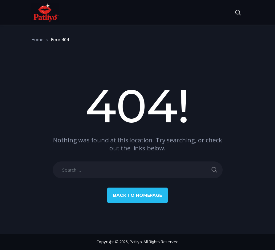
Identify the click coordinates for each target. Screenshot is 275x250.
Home (37, 39)
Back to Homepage (137, 195)
